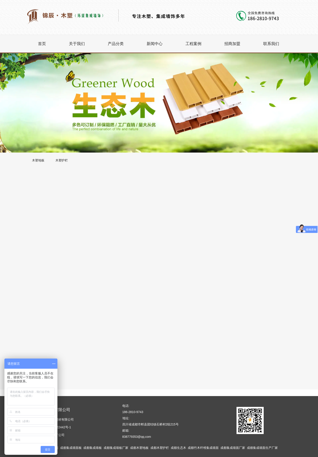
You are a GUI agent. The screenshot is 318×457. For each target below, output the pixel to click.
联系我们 (271, 44)
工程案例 (193, 44)
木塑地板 (38, 160)
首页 (42, 44)
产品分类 (116, 44)
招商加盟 (232, 44)
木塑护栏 (61, 160)
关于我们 (77, 44)
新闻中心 (155, 44)
